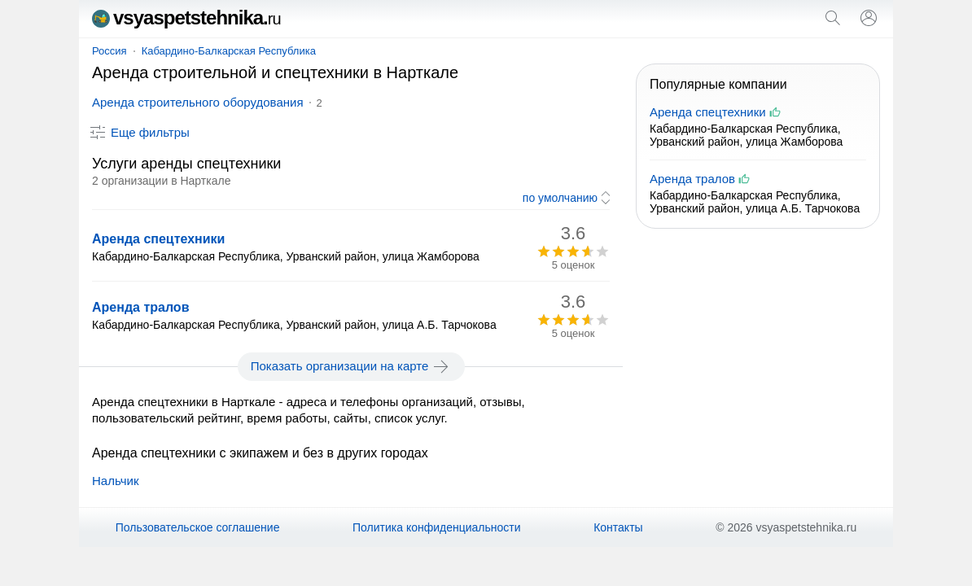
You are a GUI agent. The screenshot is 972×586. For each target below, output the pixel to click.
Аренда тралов (140, 307)
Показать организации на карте (351, 366)
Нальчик (115, 481)
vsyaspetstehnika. (186, 17)
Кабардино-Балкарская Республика (229, 51)
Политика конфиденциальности (436, 527)
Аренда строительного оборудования (198, 102)
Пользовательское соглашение (198, 527)
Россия (109, 51)
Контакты (617, 527)
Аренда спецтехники (158, 239)
